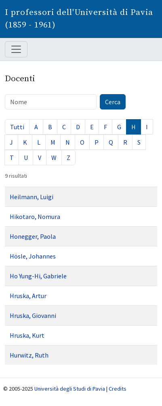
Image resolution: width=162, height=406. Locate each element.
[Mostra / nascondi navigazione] (16, 49)
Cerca (112, 102)
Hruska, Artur (28, 296)
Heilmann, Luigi (31, 197)
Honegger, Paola (33, 236)
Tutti (17, 127)
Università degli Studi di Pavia (69, 388)
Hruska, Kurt (27, 335)
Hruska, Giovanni (33, 315)
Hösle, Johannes (33, 256)
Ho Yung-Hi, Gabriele (38, 276)
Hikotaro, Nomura (35, 216)
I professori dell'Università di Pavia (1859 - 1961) (79, 18)
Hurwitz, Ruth (29, 355)
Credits (117, 388)
